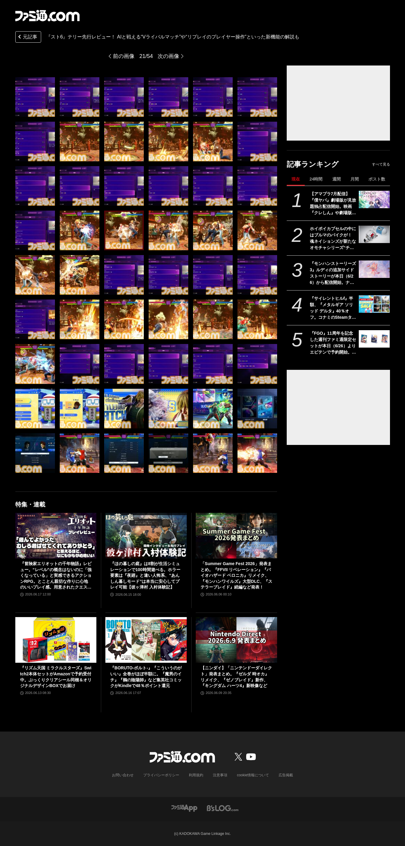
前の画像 (123, 56)
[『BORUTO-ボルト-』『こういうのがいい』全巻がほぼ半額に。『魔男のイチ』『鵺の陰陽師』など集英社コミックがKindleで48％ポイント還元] (146, 640)
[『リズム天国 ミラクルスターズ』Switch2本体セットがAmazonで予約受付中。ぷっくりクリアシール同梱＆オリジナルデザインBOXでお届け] (56, 640)
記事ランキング (313, 164)
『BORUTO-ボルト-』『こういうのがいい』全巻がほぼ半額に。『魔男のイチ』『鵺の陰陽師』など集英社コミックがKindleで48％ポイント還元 (146, 676)
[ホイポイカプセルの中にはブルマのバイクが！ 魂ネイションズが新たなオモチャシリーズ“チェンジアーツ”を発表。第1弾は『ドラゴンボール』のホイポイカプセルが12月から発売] (374, 234)
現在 (296, 179)
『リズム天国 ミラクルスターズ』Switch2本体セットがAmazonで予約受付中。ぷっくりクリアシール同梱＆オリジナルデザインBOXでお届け (56, 676)
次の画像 (168, 56)
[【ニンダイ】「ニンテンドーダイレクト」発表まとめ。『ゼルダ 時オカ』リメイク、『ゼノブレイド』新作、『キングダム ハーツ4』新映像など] (236, 640)
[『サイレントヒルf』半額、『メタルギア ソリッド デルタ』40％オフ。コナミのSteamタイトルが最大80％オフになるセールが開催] (374, 304)
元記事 (27, 37)
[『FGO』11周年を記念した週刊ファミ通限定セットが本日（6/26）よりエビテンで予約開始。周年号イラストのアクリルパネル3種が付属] (374, 339)
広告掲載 (286, 775)
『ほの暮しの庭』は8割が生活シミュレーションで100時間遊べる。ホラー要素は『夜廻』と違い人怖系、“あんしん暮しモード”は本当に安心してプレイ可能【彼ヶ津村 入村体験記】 (145, 575)
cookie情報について (253, 775)
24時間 (316, 179)
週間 (336, 179)
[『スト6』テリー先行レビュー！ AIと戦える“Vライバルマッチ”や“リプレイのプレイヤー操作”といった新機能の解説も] (35, 97)
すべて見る (381, 164)
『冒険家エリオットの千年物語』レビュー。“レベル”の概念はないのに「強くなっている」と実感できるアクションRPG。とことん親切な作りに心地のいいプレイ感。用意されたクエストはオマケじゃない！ (56, 575)
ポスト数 (376, 179)
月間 (354, 179)
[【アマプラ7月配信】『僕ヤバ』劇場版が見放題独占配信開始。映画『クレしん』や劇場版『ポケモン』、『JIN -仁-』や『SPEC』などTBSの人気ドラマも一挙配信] (374, 199)
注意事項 (220, 775)
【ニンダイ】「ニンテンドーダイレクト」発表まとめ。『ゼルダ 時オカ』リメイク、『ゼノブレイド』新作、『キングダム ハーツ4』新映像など (236, 676)
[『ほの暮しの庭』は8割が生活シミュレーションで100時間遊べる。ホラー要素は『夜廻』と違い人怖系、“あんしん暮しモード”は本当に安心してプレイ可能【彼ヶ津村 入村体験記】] (146, 535)
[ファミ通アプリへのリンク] (184, 807)
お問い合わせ (123, 775)
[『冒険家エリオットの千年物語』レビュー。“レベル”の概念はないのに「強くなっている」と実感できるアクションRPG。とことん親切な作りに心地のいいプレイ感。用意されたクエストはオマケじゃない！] (56, 535)
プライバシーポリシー (161, 775)
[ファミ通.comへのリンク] (47, 15)
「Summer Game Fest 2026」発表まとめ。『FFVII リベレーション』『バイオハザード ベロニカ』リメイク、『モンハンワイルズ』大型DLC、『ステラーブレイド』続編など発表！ (236, 575)
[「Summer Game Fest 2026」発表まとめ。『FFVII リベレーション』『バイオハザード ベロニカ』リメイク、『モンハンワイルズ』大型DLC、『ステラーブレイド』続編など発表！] (236, 535)
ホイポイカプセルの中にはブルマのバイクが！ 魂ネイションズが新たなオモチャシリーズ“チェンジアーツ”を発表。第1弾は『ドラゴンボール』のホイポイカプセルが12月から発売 (333, 238)
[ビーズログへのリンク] (222, 807)
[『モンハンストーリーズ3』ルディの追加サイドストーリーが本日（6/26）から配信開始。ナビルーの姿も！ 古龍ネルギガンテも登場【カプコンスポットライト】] (374, 269)
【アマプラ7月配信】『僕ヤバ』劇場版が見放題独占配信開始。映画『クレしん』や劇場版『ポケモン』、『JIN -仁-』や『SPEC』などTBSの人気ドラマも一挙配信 (333, 203)
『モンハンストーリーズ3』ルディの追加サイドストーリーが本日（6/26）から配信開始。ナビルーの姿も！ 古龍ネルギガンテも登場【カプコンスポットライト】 (333, 273)
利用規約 (196, 775)
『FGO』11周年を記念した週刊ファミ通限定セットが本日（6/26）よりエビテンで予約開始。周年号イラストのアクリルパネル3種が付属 (333, 343)
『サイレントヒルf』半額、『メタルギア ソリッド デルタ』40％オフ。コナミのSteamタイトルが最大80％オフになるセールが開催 (333, 308)
